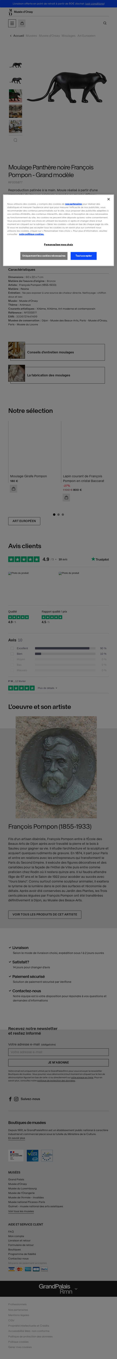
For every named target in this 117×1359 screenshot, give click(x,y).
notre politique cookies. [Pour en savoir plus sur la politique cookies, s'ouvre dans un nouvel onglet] (31, 234)
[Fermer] (108, 199)
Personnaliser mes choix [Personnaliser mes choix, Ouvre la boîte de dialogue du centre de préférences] (58, 244)
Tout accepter (84, 255)
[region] (58, 230)
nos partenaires (73, 204)
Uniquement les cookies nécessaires (44, 255)
